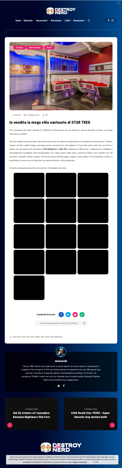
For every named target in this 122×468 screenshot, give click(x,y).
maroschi (61, 361)
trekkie (37, 337)
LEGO (67, 20)
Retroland (56, 20)
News (49, 47)
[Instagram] (112, 20)
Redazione (78, 20)
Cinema (19, 47)
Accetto (95, 462)
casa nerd (17, 337)
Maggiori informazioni (80, 462)
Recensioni (41, 20)
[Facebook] (108, 20)
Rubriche (28, 20)
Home (18, 20)
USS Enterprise (56, 337)
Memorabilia (34, 47)
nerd (24, 337)
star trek (30, 337)
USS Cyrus (45, 337)
